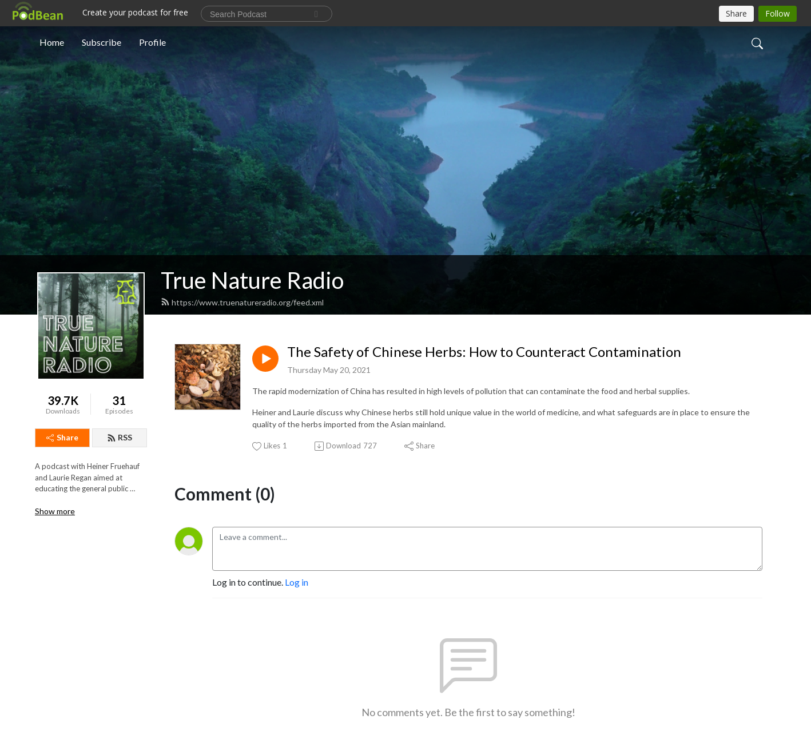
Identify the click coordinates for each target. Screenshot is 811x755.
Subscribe (101, 42)
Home (51, 42)
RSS (119, 437)
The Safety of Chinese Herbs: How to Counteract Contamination (484, 352)
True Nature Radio (252, 280)
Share (62, 437)
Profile (152, 42)
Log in (296, 582)
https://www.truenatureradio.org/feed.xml (242, 302)
